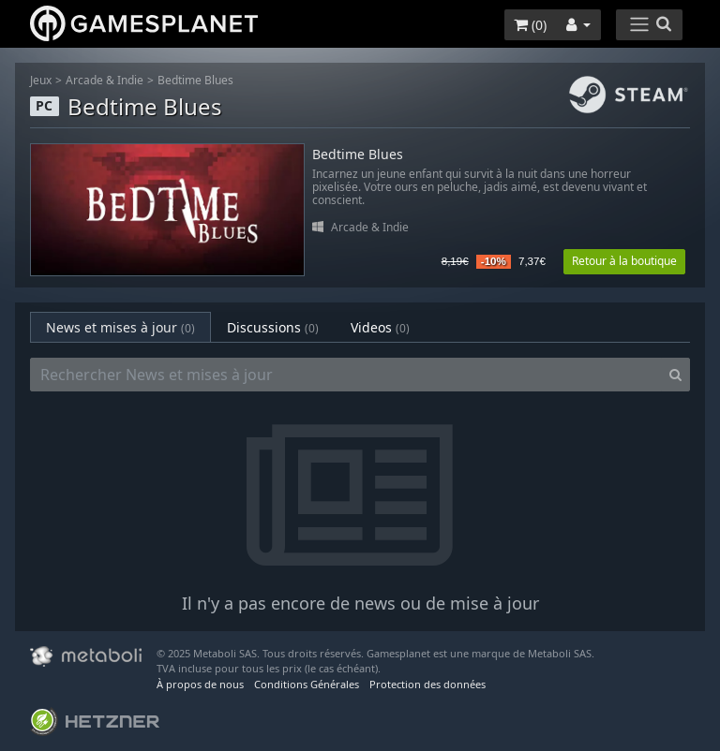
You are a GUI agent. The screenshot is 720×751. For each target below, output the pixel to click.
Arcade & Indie (104, 80)
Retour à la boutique (624, 261)
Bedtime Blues (195, 80)
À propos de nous (200, 684)
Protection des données (427, 684)
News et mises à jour (120, 327)
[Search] (675, 374)
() (530, 25)
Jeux (41, 80)
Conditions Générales (306, 684)
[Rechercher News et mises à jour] (346, 374)
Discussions (273, 327)
